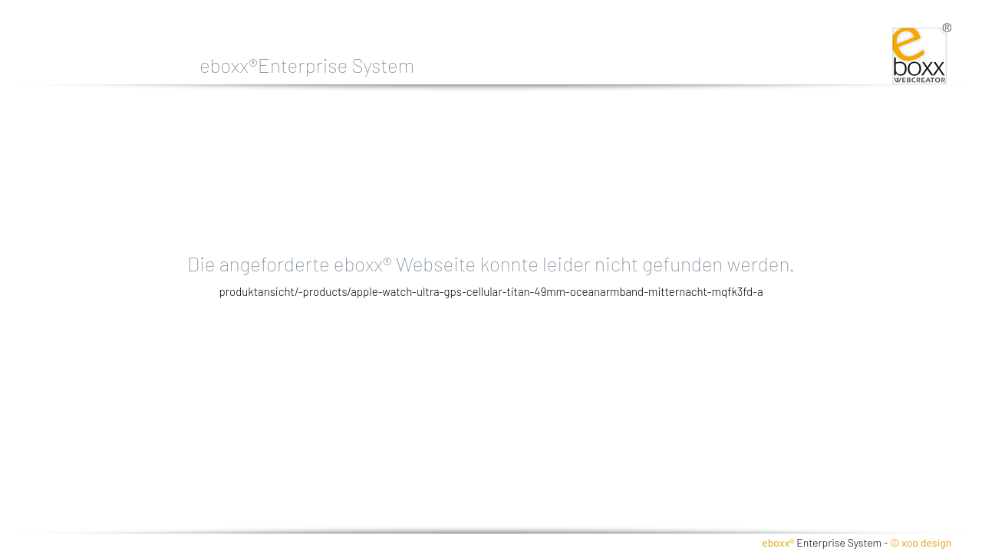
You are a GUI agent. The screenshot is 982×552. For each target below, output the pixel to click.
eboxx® (778, 542)
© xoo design (920, 542)
